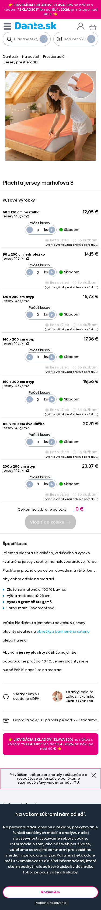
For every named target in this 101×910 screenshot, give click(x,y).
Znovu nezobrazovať (94, 775)
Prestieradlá (54, 56)
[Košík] (92, 27)
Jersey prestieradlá (21, 62)
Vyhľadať (43, 38)
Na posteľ (30, 56)
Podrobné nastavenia (50, 903)
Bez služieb (57, 240)
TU (76, 782)
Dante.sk (10, 56)
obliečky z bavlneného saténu (63, 631)
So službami (85, 240)
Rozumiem (50, 892)
